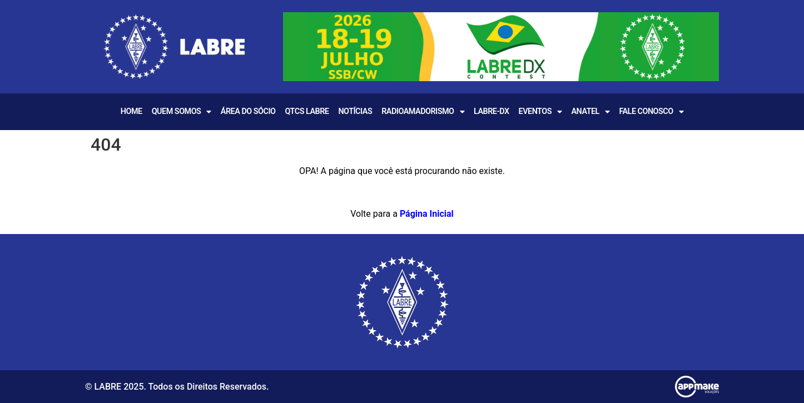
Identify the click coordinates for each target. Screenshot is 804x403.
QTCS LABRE (307, 111)
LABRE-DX (491, 111)
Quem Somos (181, 111)
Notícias (355, 111)
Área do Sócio (248, 111)
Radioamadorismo (422, 111)
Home (131, 111)
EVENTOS (540, 111)
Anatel (590, 111)
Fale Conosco (651, 111)
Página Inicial (427, 213)
